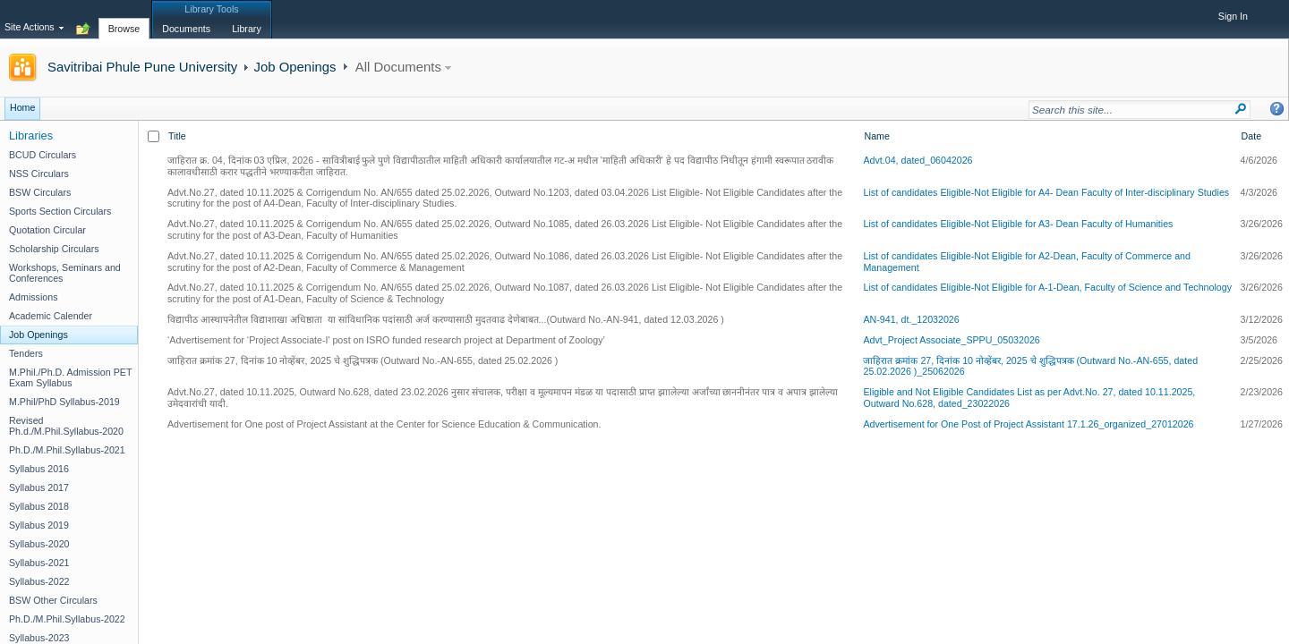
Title (177, 136)
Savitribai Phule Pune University (142, 66)
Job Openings (294, 66)
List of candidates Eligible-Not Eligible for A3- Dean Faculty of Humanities (1018, 223)
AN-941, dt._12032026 (911, 319)
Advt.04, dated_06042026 (917, 160)
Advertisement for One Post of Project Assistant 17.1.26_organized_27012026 (1028, 424)
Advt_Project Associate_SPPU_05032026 (951, 340)
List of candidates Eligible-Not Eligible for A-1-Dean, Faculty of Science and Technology (1047, 287)
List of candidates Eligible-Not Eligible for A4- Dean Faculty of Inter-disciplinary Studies (1046, 192)
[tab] (124, 19)
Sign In (1233, 16)
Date (1252, 136)
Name (876, 136)
